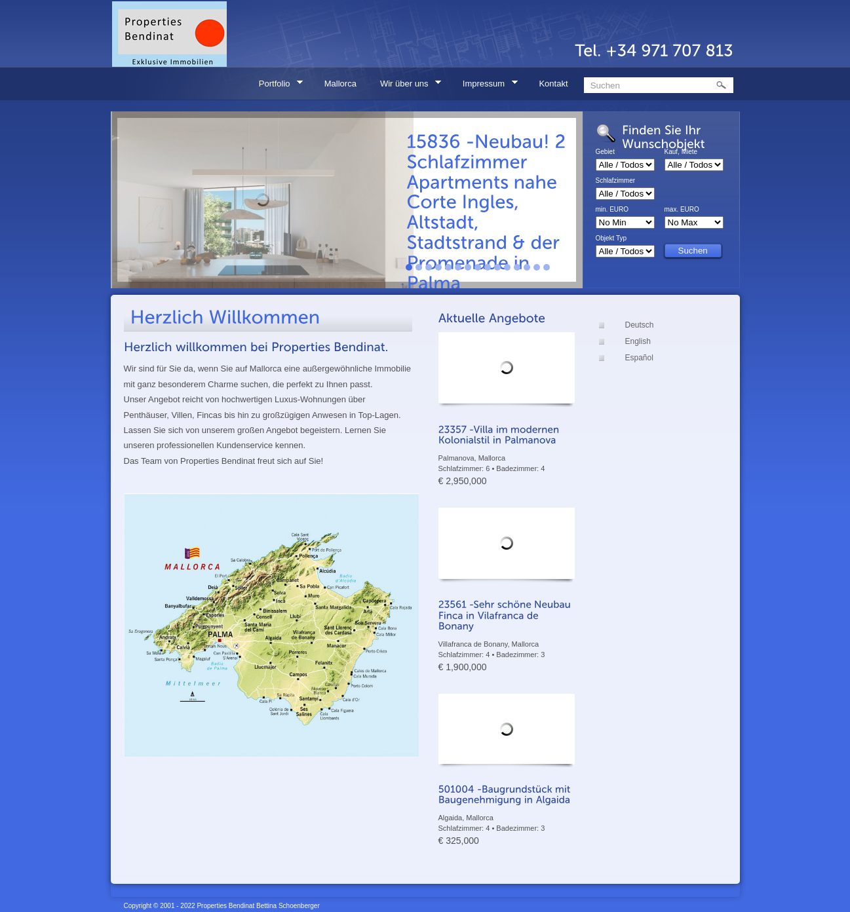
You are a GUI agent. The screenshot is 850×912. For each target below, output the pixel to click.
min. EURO (612, 209)
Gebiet (605, 152)
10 (497, 267)
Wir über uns (406, 85)
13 (527, 267)
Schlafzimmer (616, 181)
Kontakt (553, 83)
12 (517, 267)
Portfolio (276, 85)
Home (225, 83)
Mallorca (340, 83)
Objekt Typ (611, 238)
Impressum (486, 85)
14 (536, 267)
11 (507, 267)
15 (546, 267)
